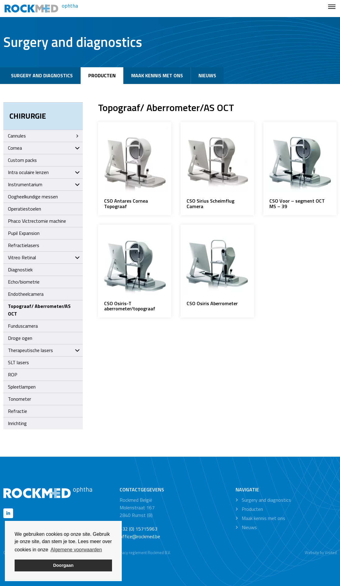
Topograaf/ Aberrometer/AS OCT (39, 309)
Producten (102, 75)
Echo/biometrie (24, 281)
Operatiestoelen (24, 208)
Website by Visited (321, 552)
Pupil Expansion (24, 233)
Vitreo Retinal (44, 257)
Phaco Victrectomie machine (37, 221)
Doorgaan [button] (63, 565)
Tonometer (19, 399)
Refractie (17, 411)
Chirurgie (27, 116)
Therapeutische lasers (44, 350)
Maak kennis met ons (157, 75)
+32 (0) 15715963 (138, 528)
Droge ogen (20, 338)
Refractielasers (23, 245)
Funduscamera (23, 326)
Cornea (44, 148)
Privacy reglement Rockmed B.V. (143, 552)
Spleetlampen (22, 386)
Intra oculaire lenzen (44, 172)
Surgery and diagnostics (42, 75)
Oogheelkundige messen (33, 196)
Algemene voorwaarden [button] (76, 549)
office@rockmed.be (140, 536)
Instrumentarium (44, 184)
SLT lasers (18, 362)
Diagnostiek (20, 269)
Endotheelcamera (26, 294)
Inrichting (17, 423)
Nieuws (207, 75)
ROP (12, 374)
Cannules (44, 135)
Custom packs (22, 160)
